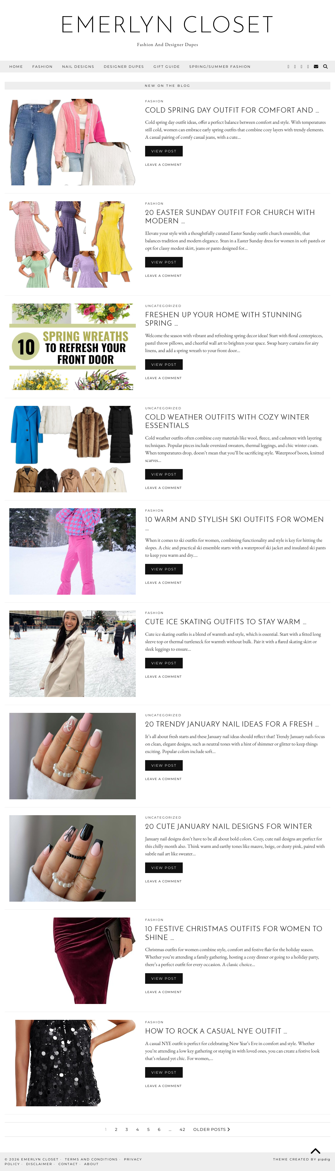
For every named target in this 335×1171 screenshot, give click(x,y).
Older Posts (211, 1129)
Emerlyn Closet (167, 27)
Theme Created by (301, 1159)
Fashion (42, 66)
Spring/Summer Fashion (220, 66)
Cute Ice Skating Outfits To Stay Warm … (226, 622)
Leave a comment (163, 165)
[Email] (316, 66)
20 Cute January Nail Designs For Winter (228, 827)
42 (182, 1129)
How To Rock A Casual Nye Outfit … (216, 1031)
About (91, 1164)
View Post (164, 151)
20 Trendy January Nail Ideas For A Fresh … (232, 724)
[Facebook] (308, 66)
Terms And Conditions (91, 1159)
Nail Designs (78, 66)
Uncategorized (163, 306)
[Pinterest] (302, 66)
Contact (68, 1164)
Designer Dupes (124, 66)
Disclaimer (39, 1164)
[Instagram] (295, 66)
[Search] (325, 66)
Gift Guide (167, 66)
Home (16, 66)
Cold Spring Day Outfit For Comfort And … (232, 110)
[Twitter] (289, 66)
